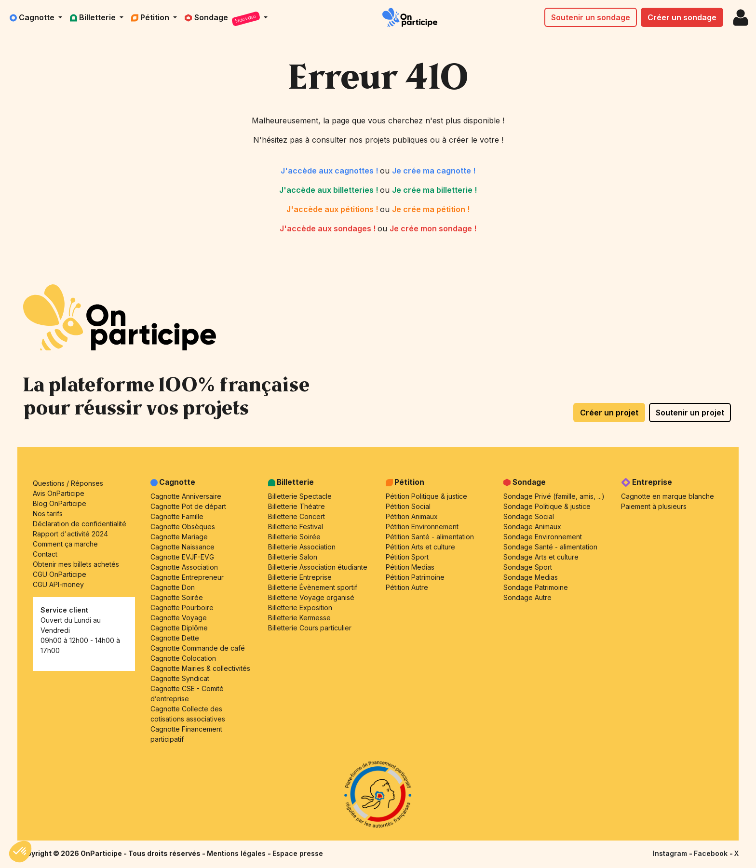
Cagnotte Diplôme (179, 628)
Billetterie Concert (296, 516)
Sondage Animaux (532, 526)
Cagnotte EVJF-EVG (182, 557)
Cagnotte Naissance (182, 547)
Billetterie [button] (94, 17)
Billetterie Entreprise (300, 577)
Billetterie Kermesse (299, 618)
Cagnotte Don (172, 587)
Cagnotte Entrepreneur (187, 577)
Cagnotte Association (184, 567)
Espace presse (297, 853)
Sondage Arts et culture (541, 557)
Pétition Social (408, 506)
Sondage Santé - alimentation (550, 547)
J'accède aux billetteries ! (329, 190)
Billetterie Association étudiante (317, 567)
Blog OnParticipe (59, 503)
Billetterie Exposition (300, 607)
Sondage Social (528, 516)
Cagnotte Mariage (179, 537)
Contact (45, 554)
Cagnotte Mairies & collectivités (200, 668)
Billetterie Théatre (296, 506)
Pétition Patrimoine (415, 577)
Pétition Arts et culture (420, 547)
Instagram (671, 853)
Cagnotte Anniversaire (185, 496)
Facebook (711, 853)
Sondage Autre (527, 597)
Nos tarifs (48, 513)
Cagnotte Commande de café (197, 648)
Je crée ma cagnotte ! (433, 170)
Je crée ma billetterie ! (434, 190)
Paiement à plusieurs (654, 506)
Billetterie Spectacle (300, 496)
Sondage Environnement (542, 537)
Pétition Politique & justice (426, 496)
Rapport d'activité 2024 (70, 534)
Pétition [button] (151, 17)
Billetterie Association (302, 547)
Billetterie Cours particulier (309, 628)
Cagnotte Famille (176, 516)
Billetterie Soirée (294, 537)
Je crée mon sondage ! (433, 228)
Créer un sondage (682, 17)
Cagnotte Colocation (183, 658)
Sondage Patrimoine (535, 587)
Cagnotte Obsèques (182, 526)
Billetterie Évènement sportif (312, 587)
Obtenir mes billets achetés (76, 564)
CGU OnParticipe (59, 574)
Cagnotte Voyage (178, 618)
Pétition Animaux (412, 516)
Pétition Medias (410, 567)
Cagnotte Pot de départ (188, 506)
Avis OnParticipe (58, 493)
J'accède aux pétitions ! (333, 209)
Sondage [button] (223, 19)
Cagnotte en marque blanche (667, 496)
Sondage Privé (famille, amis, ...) (554, 496)
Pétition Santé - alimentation (430, 537)
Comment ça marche (65, 544)
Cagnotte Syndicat (179, 678)
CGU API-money (58, 584)
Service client (64, 610)
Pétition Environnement (422, 526)
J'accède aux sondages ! (329, 228)
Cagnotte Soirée (176, 597)
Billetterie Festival (295, 526)
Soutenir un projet (690, 412)
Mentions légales (237, 853)
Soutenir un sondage (590, 17)
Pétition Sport (407, 557)
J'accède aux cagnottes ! (330, 170)
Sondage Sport (527, 567)
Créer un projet (609, 412)
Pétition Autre (407, 587)
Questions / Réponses (68, 483)
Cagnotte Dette (174, 638)
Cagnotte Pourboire (182, 607)
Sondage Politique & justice (547, 506)
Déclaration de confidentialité (79, 524)
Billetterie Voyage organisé (311, 597)
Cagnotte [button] (33, 17)
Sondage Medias (530, 577)
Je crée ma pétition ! (431, 209)
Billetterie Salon (292, 557)
